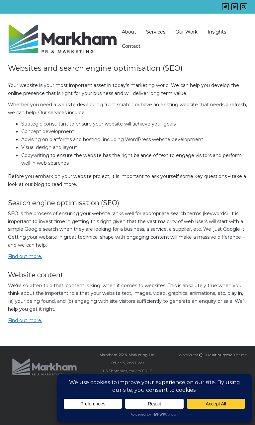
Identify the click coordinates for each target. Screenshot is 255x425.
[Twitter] (225, 6)
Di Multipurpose (215, 355)
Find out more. (25, 256)
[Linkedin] (234, 6)
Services (155, 32)
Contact (131, 46)
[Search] (243, 6)
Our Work (186, 32)
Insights (217, 32)
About (129, 32)
